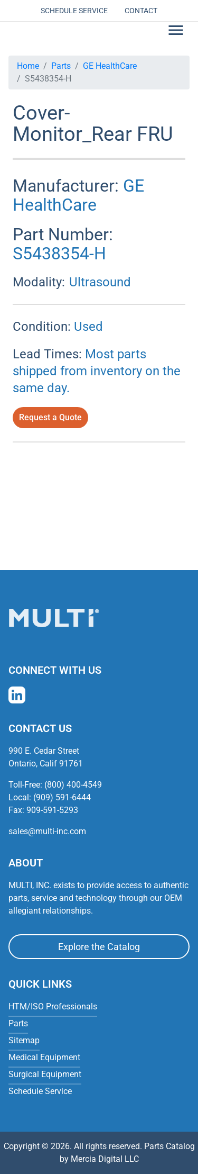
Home (28, 66)
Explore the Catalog (99, 946)
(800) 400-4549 (73, 785)
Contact (141, 10)
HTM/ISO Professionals (52, 1006)
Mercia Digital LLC (105, 1159)
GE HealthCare (110, 66)
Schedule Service (74, 10)
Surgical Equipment (44, 1074)
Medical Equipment (44, 1057)
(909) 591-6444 (62, 797)
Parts (61, 66)
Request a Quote (50, 417)
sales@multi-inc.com (47, 831)
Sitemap (24, 1040)
